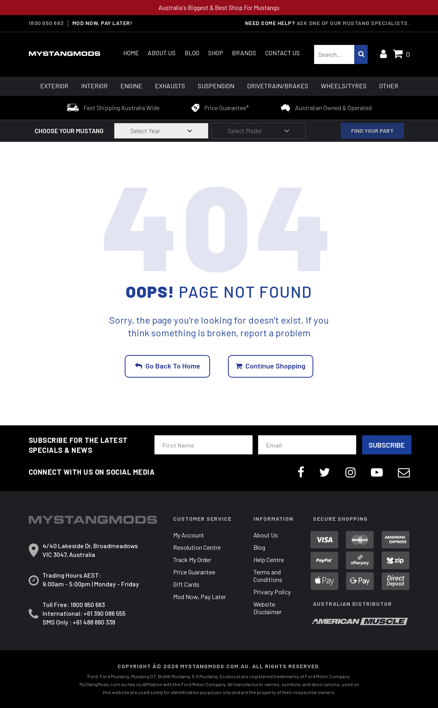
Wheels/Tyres (344, 85)
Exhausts (170, 85)
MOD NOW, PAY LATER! (102, 23)
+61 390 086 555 (104, 613)
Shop (215, 52)
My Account (188, 535)
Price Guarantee (194, 572)
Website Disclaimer (267, 608)
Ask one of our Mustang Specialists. (353, 22)
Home (131, 52)
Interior (94, 85)
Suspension (216, 85)
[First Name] (203, 445)
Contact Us (282, 52)
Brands (244, 52)
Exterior (54, 85)
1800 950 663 (46, 23)
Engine (131, 85)
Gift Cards (186, 584)
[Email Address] (307, 445)
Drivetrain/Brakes (277, 85)
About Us (162, 52)
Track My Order (192, 560)
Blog (192, 52)
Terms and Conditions (267, 576)
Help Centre (268, 560)
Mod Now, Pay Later (199, 597)
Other (388, 85)
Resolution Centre (197, 547)
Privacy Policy (272, 592)
